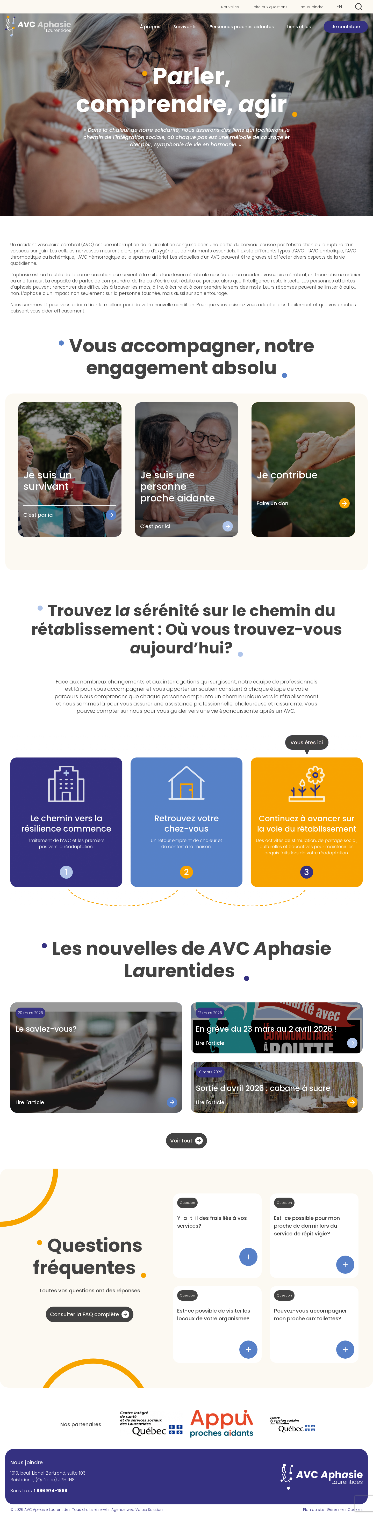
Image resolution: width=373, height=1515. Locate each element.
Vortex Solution (149, 1509)
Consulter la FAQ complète (84, 1314)
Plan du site (313, 1509)
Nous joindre (312, 7)
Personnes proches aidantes (242, 29)
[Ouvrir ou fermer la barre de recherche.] (359, 7)
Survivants (185, 29)
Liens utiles (299, 29)
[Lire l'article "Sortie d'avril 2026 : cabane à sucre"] (277, 1087)
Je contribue (346, 29)
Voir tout (181, 1140)
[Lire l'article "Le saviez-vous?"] (96, 1057)
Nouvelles (230, 7)
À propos (150, 29)
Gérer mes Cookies (345, 1509)
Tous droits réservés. (91, 1509)
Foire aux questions (270, 7)
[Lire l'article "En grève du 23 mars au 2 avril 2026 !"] (277, 1027)
